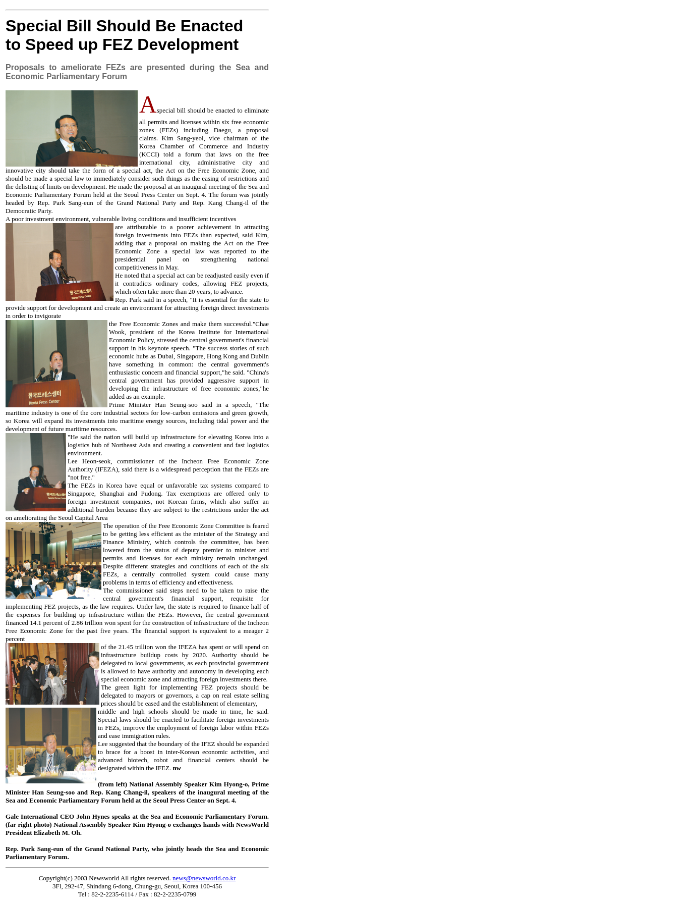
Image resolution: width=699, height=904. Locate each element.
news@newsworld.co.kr (204, 878)
